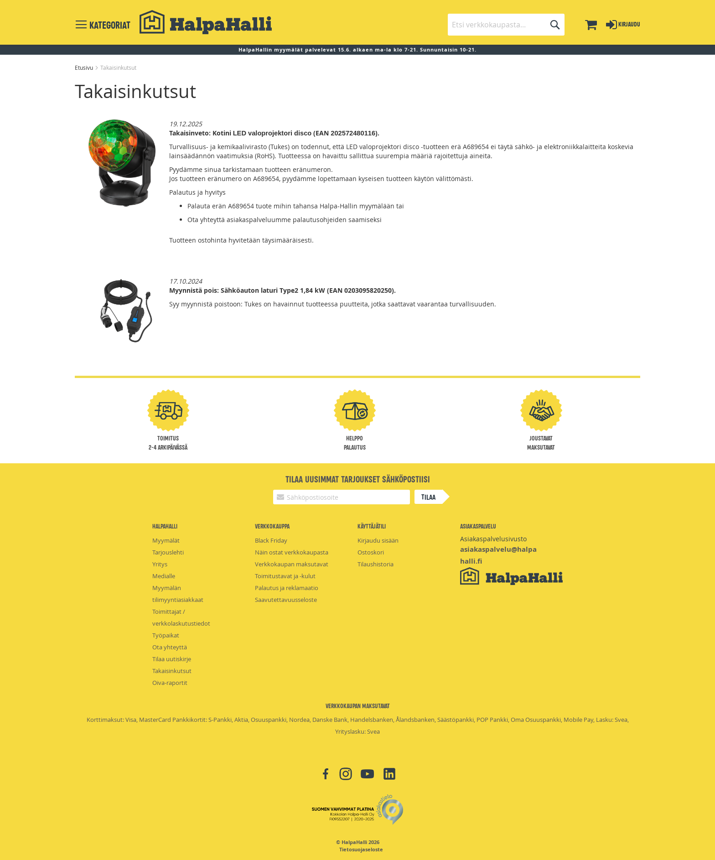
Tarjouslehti (168, 552)
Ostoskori (371, 552)
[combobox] (506, 25)
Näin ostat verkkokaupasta (291, 552)
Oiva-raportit (169, 683)
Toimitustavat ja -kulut (285, 576)
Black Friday (271, 540)
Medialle (163, 576)
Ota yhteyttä (169, 647)
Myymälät (166, 540)
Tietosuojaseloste (361, 849)
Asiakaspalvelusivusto (493, 538)
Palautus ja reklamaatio (286, 588)
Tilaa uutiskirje (171, 659)
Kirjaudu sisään (378, 540)
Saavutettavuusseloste (286, 600)
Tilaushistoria (376, 564)
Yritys (159, 564)
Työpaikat (165, 635)
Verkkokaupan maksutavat (291, 564)
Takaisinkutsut (172, 671)
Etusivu (84, 67)
